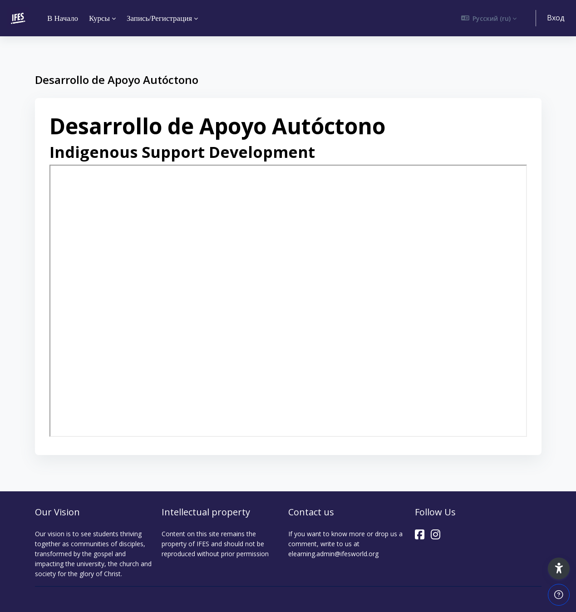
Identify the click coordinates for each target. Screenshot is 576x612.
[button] (489, 18)
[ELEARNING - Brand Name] (18, 18)
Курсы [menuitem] (99, 18)
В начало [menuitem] (62, 18)
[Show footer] (559, 595)
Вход (556, 18)
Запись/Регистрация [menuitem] (159, 18)
